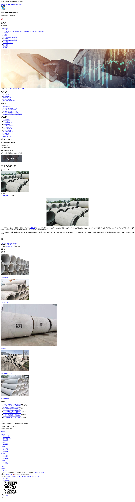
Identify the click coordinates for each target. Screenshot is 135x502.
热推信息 (3, 4)
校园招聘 (5, 43)
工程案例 (5, 32)
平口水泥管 (6, 31)
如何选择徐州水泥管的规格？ (10, 408)
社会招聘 (10, 43)
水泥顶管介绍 (6, 106)
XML (20, 4)
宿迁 (15, 476)
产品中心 (5, 29)
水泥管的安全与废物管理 (9, 109)
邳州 (33, 476)
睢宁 (10, 476)
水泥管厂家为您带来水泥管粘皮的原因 (12, 114)
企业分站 (8, 4)
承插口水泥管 (12, 31)
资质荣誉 (15, 37)
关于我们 (5, 35)
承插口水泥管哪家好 (8, 125)
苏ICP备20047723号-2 (40, 472)
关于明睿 (3, 446)
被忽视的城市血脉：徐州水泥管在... (12, 404)
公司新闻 (5, 40)
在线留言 (5, 44)
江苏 (7, 476)
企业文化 (10, 37)
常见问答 (15, 40)
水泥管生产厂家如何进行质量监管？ (12, 413)
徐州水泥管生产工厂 (8, 131)
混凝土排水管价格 (7, 128)
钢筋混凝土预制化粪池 (38, 31)
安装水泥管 (6, 134)
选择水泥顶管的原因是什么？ (10, 108)
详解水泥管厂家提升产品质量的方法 (12, 410)
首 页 (10, 89)
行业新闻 (10, 40)
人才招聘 (5, 41)
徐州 (12, 476)
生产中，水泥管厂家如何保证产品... (12, 416)
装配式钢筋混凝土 (28, 31)
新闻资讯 (5, 38)
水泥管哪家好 (6, 120)
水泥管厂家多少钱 (7, 122)
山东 (30, 476)
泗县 (28, 476)
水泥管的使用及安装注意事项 (10, 112)
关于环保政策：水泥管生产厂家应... (12, 417)
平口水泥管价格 (10, 243)
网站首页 (5, 28)
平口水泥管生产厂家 (10, 246)
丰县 (38, 476)
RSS (17, 4)
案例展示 (5, 34)
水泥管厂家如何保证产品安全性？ (11, 414)
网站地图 (13, 4)
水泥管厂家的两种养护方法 (10, 111)
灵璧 (25, 476)
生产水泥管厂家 (7, 127)
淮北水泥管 (6, 121)
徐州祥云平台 (8, 474)
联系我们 (5, 46)
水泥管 (15, 243)
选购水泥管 (6, 133)
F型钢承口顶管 (20, 31)
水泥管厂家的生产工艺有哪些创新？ (12, 405)
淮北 (18, 476)
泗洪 (20, 476)
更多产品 (5, 440)
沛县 (35, 476)
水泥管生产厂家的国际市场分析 (11, 407)
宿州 (23, 476)
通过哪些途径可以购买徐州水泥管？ (12, 411)
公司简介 (5, 37)
